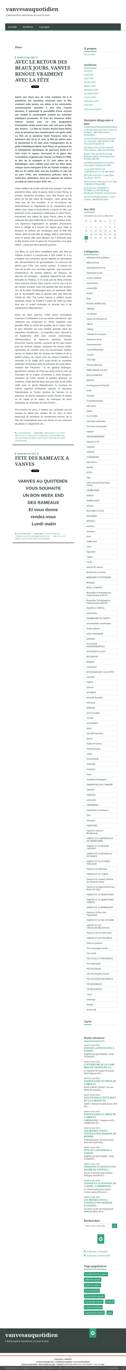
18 (91, 234)
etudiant (90, 446)
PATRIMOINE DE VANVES (98, 618)
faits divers (92, 462)
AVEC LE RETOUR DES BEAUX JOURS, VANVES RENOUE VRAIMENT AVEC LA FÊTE (42, 71)
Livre (89, 546)
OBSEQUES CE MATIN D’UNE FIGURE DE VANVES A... (100, 1168)
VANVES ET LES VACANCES (99, 938)
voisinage (91, 999)
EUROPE (90, 452)
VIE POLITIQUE (94, 968)
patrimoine (92, 613)
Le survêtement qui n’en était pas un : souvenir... (99, 140)
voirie (89, 994)
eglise (24, 539)
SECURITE (91, 692)
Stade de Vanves (94, 743)
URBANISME (92, 805)
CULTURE (91, 359)
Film (89, 477)
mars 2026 (89, 78)
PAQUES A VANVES (95, 608)
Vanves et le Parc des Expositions (96, 913)
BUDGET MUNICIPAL (96, 303)
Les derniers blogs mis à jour (45, 1362)
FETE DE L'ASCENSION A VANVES (98, 1151)
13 (101, 231)
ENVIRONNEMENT (95, 436)
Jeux (89, 536)
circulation (92, 313)
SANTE (90, 682)
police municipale (95, 633)
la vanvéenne (55, 436)
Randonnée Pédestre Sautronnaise (100, 193)
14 (105, 231)
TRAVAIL (91, 789)
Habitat (90, 495)
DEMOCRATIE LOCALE (97, 370)
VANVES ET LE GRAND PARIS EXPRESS (100, 901)
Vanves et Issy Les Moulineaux (95, 832)
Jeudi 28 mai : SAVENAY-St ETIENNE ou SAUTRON (96, 189)
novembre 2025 (91, 93)
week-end (91, 1009)
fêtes (36, 436)
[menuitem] (12, 26)
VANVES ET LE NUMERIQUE (100, 907)
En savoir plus (113, 1368)
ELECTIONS (92, 416)
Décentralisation (94, 365)
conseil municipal (93, 1307)
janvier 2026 (90, 86)
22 (110, 234)
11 (91, 231)
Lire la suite (89, 54)
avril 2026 (88, 74)
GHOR (111, 171)
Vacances (91, 820)
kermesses (43, 436)
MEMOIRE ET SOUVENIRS (99, 577)
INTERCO (91, 521)
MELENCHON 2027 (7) (94, 175)
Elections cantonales (96, 421)
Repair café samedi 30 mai (96, 153)
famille (90, 467)
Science (90, 687)
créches (90, 354)
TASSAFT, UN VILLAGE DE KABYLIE (99, 142)
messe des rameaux (41, 539)
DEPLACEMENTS (94, 375)
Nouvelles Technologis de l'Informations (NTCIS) (98, 601)
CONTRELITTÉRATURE (94, 184)
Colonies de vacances (96, 334)
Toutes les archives (93, 109)
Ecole (89, 390)
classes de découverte (97, 319)
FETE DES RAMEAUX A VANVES (42, 461)
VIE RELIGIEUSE (94, 989)
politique (91, 638)
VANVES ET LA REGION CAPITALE (98, 847)
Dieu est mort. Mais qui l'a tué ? (98, 181)
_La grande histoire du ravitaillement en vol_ (94, 170)
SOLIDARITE (92, 723)
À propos (44, 27)
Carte (87, 1021)
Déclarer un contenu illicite (29, 1364)
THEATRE (91, 764)
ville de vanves (26, 436)
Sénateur (91, 702)
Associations (92, 283)
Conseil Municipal (95, 349)
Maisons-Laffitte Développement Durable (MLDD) (99, 157)
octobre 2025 (90, 97)
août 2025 (88, 105)
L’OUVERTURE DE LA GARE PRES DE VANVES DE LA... (99, 1066)
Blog (89, 298)
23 (115, 234)
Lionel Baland (108, 150)
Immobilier (92, 516)
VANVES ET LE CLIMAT (97, 874)
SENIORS (91, 707)
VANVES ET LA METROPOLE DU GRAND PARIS (100, 839)
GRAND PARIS (93, 490)
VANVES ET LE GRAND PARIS (100, 894)
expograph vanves (93, 1301)
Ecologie (90, 395)
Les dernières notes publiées (63, 1362)
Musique (91, 582)
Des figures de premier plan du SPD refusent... (98, 148)
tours (89, 774)
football (110, 1301)
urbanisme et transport (98, 810)
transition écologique (97, 779)
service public (93, 713)
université (91, 800)
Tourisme (91, 769)
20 (101, 234)
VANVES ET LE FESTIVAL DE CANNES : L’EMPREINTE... (100, 1185)
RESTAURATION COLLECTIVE (100, 672)
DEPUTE (90, 380)
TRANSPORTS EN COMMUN (100, 784)
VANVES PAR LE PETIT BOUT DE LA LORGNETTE (100, 1099)
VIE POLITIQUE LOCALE (98, 974)
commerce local (94, 339)
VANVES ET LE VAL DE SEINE (100, 920)
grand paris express (94, 1296)
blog (102, 1364)
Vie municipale (94, 963)
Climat (90, 324)
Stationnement (93, 748)
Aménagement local (96, 267)
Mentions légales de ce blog (47, 1364)
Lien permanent (23, 433)
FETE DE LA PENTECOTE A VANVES (99, 1049)
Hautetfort (68, 1359)
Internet (90, 526)
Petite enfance (93, 628)
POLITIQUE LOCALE (96, 651)
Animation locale (52, 433)
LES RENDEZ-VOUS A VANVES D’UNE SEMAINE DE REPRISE (100, 1133)
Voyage (90, 1004)
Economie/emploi (95, 400)
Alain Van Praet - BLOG (99, 176)
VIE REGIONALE (94, 984)
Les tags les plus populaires (81, 1362)
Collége (90, 329)
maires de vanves (95, 567)
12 (96, 231)
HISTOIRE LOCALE (95, 510)
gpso (110, 1312)
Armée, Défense (94, 278)
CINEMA (90, 308)
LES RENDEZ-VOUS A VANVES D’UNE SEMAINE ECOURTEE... (98, 1202)
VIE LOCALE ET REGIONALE (100, 958)
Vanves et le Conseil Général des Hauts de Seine (100, 880)
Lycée (89, 562)
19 (96, 234)
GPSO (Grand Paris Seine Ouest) (98, 484)
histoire (90, 505)
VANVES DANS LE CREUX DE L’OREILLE (100, 1082)
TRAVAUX (91, 794)
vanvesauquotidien (32, 9)
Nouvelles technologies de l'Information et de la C (99, 594)
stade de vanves (92, 1285)
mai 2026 (88, 71)
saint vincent (54, 438)
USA (88, 815)
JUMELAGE (92, 541)
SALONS (90, 677)
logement (91, 551)
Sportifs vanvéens (95, 733)
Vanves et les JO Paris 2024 (99, 932)
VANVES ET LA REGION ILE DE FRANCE (99, 855)
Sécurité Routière (95, 697)
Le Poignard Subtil (102, 165)
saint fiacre (42, 438)
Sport (89, 728)
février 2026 (89, 82)
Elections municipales (97, 426)
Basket (90, 293)
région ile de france (94, 1312)
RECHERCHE (92, 656)
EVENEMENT (93, 457)
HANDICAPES (93, 500)
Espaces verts (93, 441)
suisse (89, 753)
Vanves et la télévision (97, 869)
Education (91, 406)
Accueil (12, 27)
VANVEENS (92, 825)
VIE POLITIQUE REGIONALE (100, 979)
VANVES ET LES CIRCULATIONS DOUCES (98, 926)
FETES (62, 433)
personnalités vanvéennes (99, 623)
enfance (90, 431)
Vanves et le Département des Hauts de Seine (100, 888)
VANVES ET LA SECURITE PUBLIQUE (98, 862)
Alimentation (93, 262)
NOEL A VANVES (94, 587)
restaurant (92, 667)
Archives (28, 27)
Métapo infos (102, 199)
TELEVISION (92, 759)
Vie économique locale (97, 948)
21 (105, 234)
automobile (92, 288)
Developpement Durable (98, 385)
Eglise (47, 534)
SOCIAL (90, 718)
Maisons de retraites (96, 572)
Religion (90, 661)
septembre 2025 (91, 101)
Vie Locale (91, 953)
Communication (94, 344)
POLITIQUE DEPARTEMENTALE (96, 645)
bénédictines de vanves (96, 1274)
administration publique (98, 257)
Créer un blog (59, 1359)
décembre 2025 (91, 90)
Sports (90, 738)
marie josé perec (29, 438)
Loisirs (90, 557)
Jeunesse (91, 531)
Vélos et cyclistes (94, 943)
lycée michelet (92, 1290)
